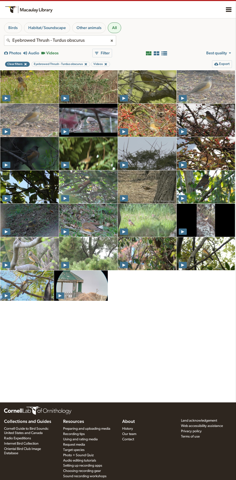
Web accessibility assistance (202, 426)
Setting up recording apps (82, 465)
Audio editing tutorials (79, 460)
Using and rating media (80, 439)
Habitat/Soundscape (47, 28)
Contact (128, 439)
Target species (74, 450)
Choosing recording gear (82, 471)
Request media (74, 444)
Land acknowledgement (199, 420)
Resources (73, 421)
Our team (129, 434)
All (114, 28)
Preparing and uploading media (86, 428)
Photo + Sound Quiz (78, 455)
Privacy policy (191, 431)
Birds (13, 28)
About (128, 421)
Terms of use (190, 436)
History (127, 428)
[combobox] (60, 40)
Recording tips (74, 434)
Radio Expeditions (17, 438)
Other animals (88, 28)
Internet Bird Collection (21, 443)
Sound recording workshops (85, 476)
